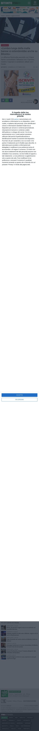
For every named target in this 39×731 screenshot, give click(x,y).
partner (16, 119)
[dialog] (19, 365)
